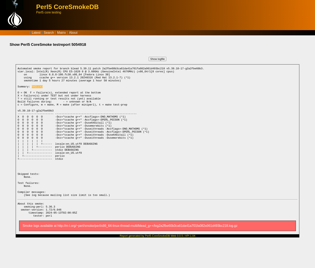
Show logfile (157, 58)
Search (49, 32)
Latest (36, 32)
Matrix (61, 32)
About (73, 32)
